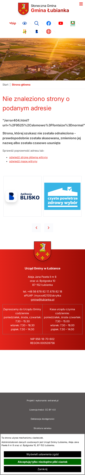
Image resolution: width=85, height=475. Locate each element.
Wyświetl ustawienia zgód (42, 454)
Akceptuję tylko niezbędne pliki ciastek (42, 461)
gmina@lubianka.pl (42, 299)
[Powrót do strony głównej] (5, 84)
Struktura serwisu (42, 428)
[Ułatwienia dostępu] (25, 23)
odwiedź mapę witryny (23, 161)
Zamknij (42, 469)
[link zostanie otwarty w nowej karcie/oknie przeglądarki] (13, 23)
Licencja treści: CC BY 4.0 (42, 409)
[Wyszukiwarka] (37, 23)
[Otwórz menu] (81, 4)
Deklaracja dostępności (42, 419)
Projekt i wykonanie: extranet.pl (42, 400)
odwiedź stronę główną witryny (28, 157)
